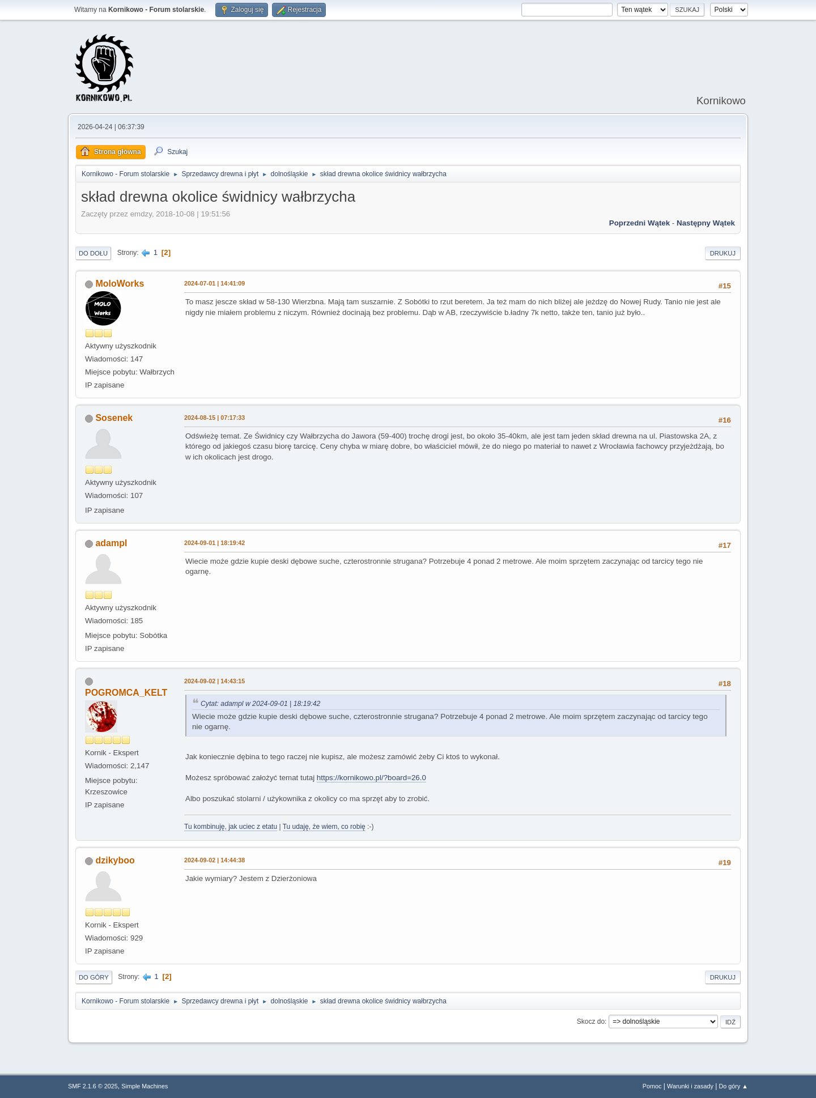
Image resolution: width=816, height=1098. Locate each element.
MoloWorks (119, 283)
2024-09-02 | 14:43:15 (214, 681)
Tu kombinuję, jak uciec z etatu (230, 827)
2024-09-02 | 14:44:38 (214, 860)
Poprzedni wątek (639, 223)
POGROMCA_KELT (126, 692)
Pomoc (652, 1086)
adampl (111, 543)
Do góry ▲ (733, 1086)
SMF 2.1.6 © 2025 (93, 1086)
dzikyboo (114, 860)
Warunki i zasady (690, 1086)
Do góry (94, 977)
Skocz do (591, 1021)
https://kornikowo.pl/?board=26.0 (371, 777)
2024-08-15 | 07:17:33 (214, 417)
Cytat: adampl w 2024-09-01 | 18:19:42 (260, 704)
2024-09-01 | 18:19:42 (214, 542)
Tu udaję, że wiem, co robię (324, 827)
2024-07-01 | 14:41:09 (214, 283)
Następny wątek (706, 223)
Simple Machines (144, 1086)
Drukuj (723, 253)
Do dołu (93, 253)
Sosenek (114, 418)
